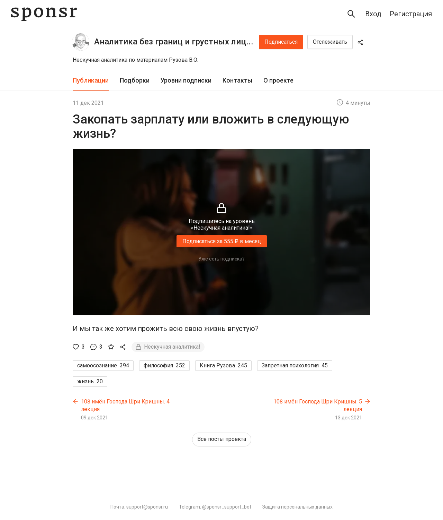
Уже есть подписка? (221, 259)
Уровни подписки (186, 80)
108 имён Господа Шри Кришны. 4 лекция (125, 405)
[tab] (91, 80)
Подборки (135, 80)
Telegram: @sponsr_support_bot (215, 507)
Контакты (237, 80)
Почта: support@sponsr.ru (139, 507)
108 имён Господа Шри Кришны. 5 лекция (317, 405)
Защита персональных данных (297, 507)
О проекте (278, 80)
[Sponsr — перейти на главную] (44, 14)
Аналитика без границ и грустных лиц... (173, 41)
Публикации (91, 80)
